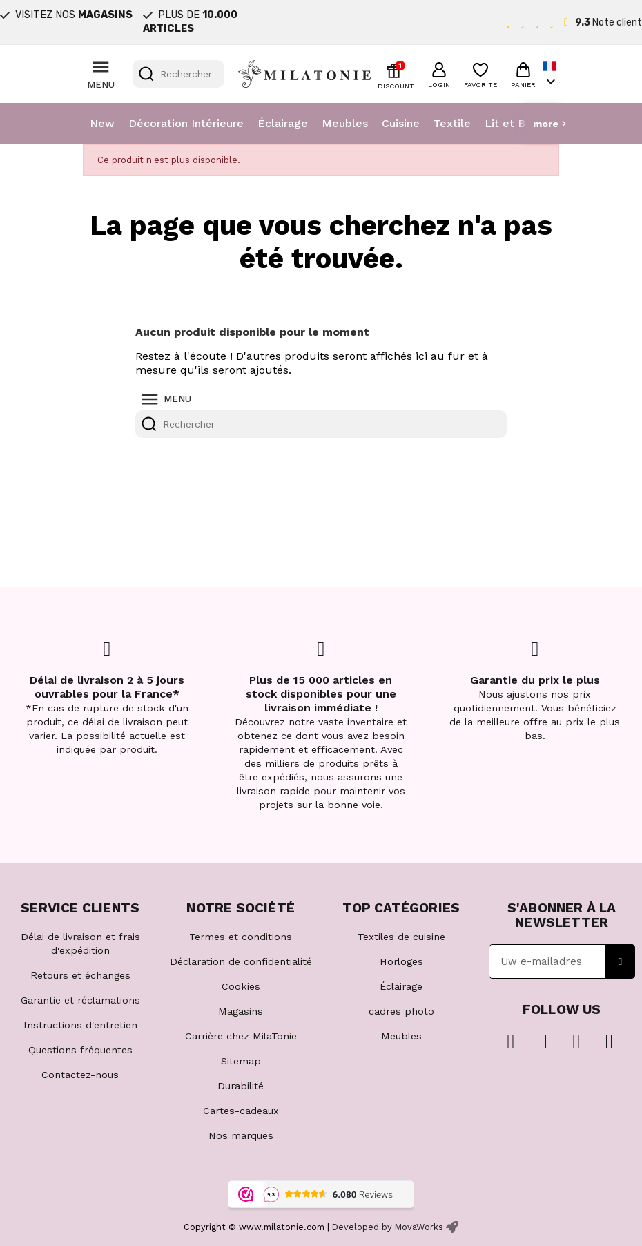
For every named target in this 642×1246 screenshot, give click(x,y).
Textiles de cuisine (401, 936)
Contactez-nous (80, 1074)
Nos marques (240, 1135)
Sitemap (241, 1060)
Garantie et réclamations (80, 1000)
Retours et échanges (80, 975)
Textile (452, 123)
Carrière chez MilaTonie (241, 1036)
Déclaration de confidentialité (241, 961)
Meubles (345, 123)
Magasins (240, 1011)
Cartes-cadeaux (241, 1110)
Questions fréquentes (80, 1049)
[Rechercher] (178, 74)
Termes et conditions (240, 936)
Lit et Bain (513, 123)
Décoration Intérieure (186, 123)
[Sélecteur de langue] (551, 74)
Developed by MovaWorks (387, 1227)
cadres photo (401, 1011)
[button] (439, 73)
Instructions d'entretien (80, 1025)
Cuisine (401, 123)
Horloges (401, 961)
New (102, 123)
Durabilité (240, 1085)
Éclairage (282, 123)
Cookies (241, 986)
